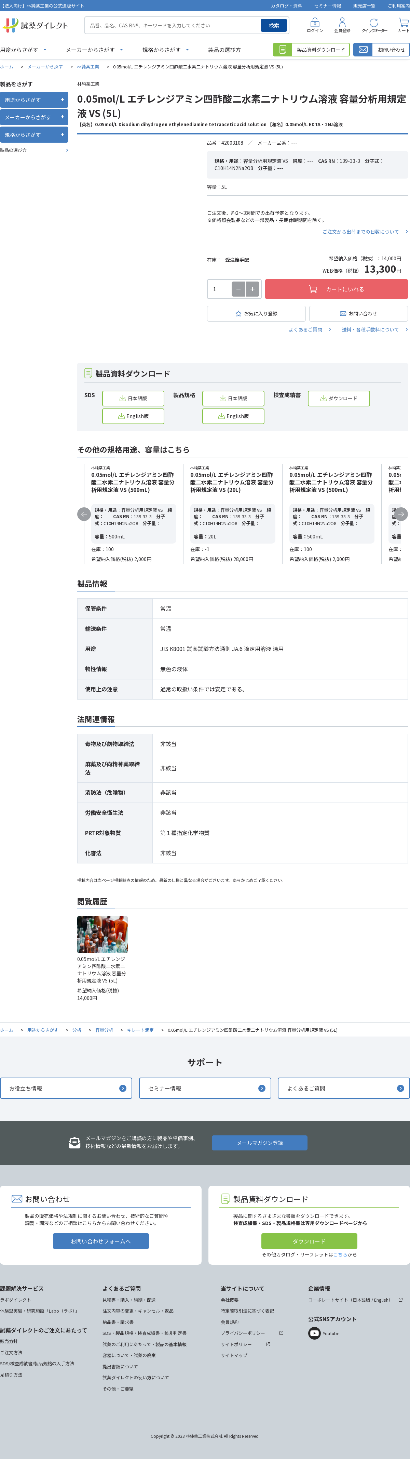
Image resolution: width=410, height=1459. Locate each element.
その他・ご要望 (118, 1388)
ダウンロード (343, 398)
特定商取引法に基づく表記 (247, 1310)
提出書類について (120, 1366)
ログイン (315, 30)
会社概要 (229, 1300)
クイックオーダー (374, 30)
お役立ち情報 (25, 1088)
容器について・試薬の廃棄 (129, 1355)
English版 (137, 416)
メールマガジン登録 (260, 1142)
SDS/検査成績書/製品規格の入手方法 (37, 1363)
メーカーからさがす (90, 49)
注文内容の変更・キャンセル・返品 (138, 1310)
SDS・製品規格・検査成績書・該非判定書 (144, 1333)
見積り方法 (11, 1374)
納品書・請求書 (118, 1322)
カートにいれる (345, 289)
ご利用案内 (399, 5)
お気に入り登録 (260, 313)
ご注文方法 (11, 1352)
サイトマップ (234, 1355)
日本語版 (137, 398)
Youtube (331, 1333)
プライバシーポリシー (243, 1333)
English (381, 1300)
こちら (340, 1254)
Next (401, 514)
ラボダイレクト (15, 1300)
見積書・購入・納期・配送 (129, 1300)
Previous (84, 514)
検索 (274, 25)
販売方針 (9, 1341)
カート (404, 30)
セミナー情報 (327, 5)
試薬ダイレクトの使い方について (135, 1377)
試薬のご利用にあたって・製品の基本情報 (144, 1344)
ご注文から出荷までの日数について (361, 231)
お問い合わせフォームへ (101, 1241)
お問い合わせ (362, 313)
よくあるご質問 (305, 329)
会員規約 (229, 1322)
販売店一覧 (364, 5)
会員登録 (342, 30)
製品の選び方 (224, 49)
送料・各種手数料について (370, 329)
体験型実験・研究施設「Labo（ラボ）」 (39, 1310)
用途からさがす (19, 49)
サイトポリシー (236, 1344)
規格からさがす (161, 49)
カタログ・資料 (286, 5)
